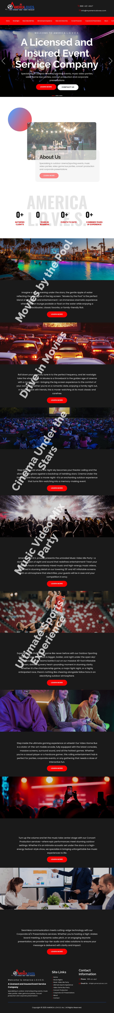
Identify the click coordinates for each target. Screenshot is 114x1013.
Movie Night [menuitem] (16, 21)
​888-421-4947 (85, 6)
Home (55, 977)
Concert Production (60, 990)
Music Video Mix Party (61, 982)
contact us (68, 87)
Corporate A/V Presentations (63, 993)
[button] (3, 61)
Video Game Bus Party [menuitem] (61, 21)
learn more (46, 87)
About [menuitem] (106, 21)
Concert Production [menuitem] (76, 21)
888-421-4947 (88, 979)
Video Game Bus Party (61, 987)
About (55, 995)
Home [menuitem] (8, 21)
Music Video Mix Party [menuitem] (28, 21)
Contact (56, 998)
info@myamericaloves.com (92, 11)
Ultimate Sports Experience (63, 985)
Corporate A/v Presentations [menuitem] (93, 21)
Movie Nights (58, 980)
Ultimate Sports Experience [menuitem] (44, 21)
